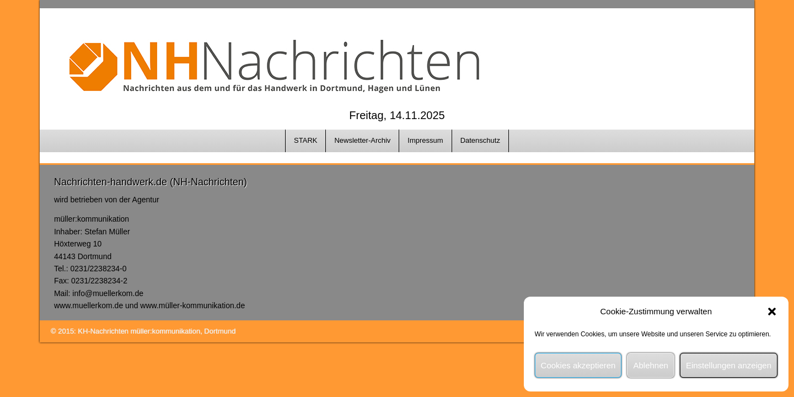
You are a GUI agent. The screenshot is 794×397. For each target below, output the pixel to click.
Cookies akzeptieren (578, 365)
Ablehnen (650, 365)
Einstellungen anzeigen (728, 365)
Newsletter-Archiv (362, 140)
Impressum (425, 140)
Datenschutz (480, 140)
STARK (305, 140)
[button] (771, 311)
